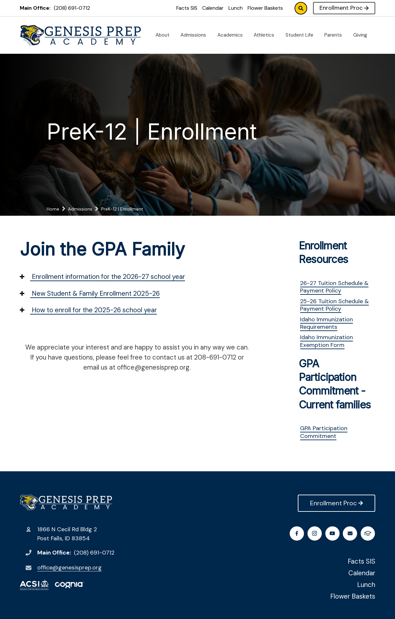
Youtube (332, 533)
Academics (232, 35)
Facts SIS (186, 8)
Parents (335, 35)
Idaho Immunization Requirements (326, 323)
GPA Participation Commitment (323, 432)
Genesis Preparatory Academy (66, 502)
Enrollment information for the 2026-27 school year (102, 276)
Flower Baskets (265, 8)
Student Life (302, 35)
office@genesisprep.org (69, 567)
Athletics (266, 35)
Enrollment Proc (344, 8)
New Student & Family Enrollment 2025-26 (90, 293)
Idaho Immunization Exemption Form (326, 341)
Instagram (314, 533)
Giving (362, 35)
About (165, 35)
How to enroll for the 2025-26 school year (88, 310)
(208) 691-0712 (72, 8)
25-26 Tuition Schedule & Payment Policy (334, 305)
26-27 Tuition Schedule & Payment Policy (334, 286)
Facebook (297, 533)
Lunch (235, 8)
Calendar (213, 8)
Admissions (195, 35)
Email (350, 533)
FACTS (368, 533)
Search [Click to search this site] (300, 8)
